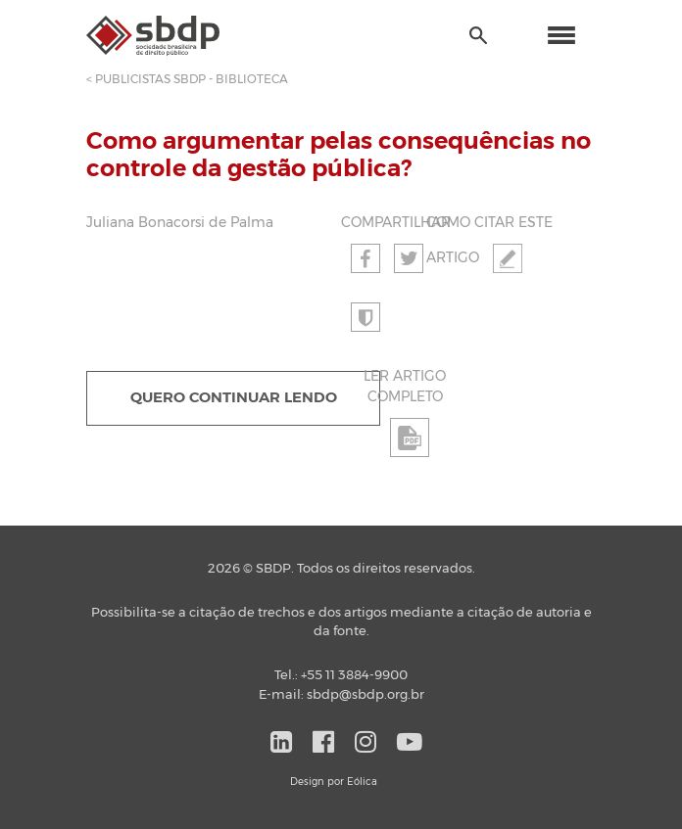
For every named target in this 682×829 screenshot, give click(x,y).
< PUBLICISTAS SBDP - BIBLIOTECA (187, 79)
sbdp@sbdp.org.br (365, 695)
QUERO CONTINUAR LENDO (233, 398)
